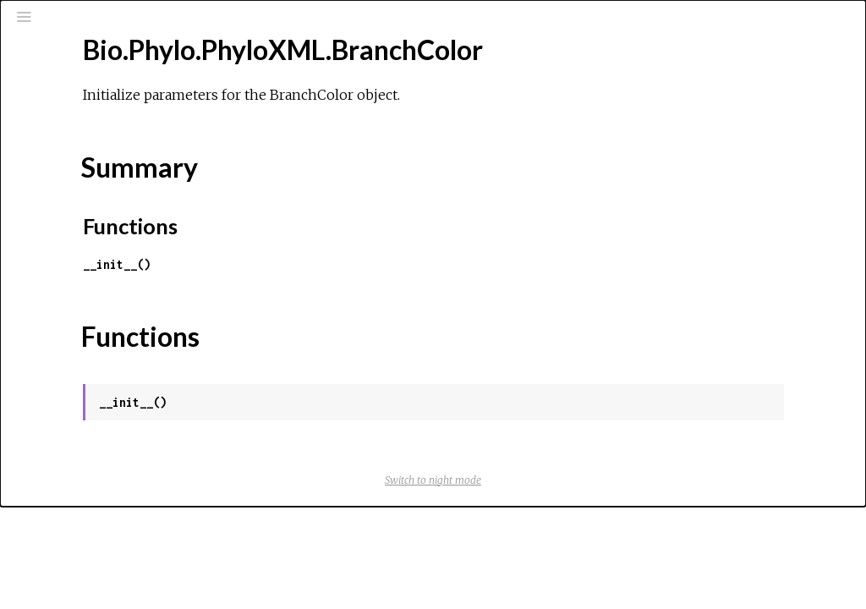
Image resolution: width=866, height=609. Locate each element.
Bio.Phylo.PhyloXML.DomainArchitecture (154, 434)
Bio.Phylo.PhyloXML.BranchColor (133, 225)
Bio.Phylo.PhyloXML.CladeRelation (138, 342)
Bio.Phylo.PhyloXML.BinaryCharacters (147, 203)
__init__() (338, 264)
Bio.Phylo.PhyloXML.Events (116, 456)
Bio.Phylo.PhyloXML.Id (103, 479)
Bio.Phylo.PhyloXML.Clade (114, 319)
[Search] (115, 86)
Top (73, 254)
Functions (90, 291)
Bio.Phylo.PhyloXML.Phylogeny (126, 593)
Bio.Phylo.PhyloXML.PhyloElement (135, 548)
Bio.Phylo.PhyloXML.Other (115, 525)
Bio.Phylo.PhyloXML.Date (112, 388)
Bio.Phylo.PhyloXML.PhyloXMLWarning (147, 571)
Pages (60, 130)
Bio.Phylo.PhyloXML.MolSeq (119, 502)
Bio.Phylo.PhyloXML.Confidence (130, 365)
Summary (88, 273)
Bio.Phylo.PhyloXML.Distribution (130, 411)
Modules (70, 152)
